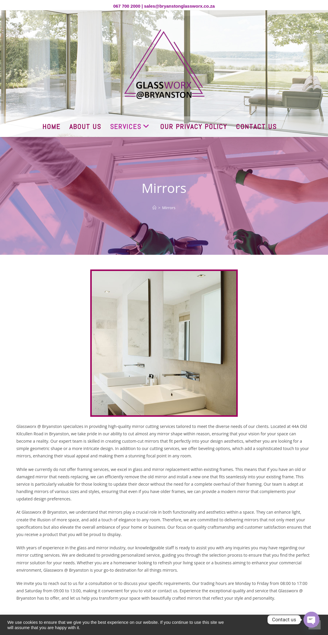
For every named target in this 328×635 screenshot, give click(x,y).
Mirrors (169, 207)
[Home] (154, 207)
